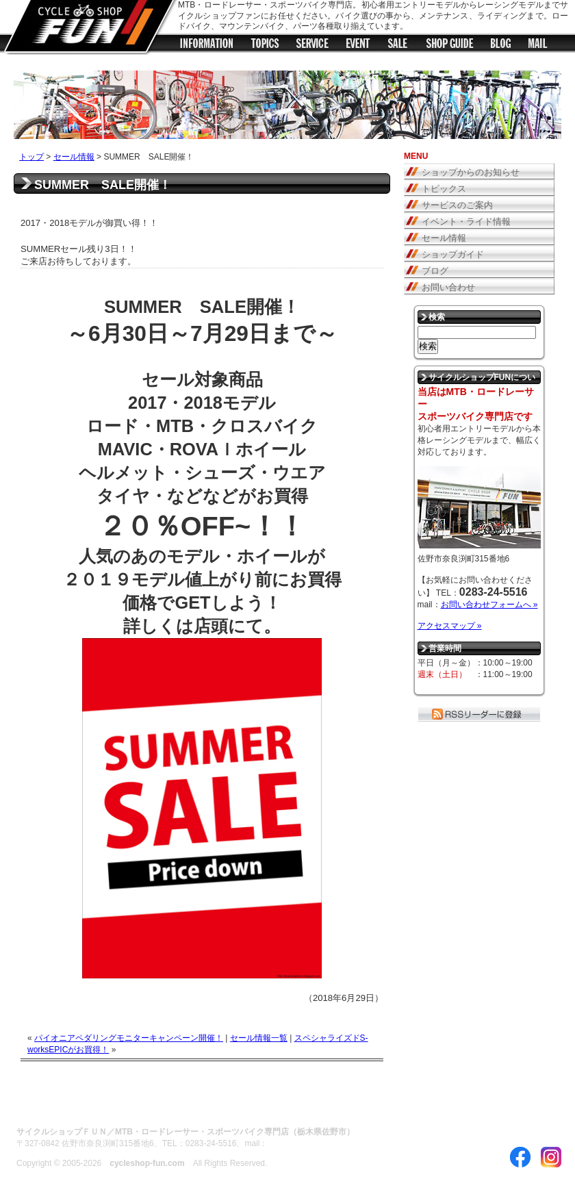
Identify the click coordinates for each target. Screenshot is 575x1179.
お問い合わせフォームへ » (489, 604)
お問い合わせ (448, 287)
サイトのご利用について (122, 1106)
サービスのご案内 (457, 205)
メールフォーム (538, 45)
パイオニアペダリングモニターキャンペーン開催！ (128, 1038)
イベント (358, 45)
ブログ (501, 45)
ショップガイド (450, 45)
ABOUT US (39, 1106)
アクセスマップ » (450, 626)
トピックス (265, 45)
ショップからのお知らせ (206, 45)
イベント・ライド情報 (466, 221)
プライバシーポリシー (225, 1106)
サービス (312, 45)
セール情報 (398, 45)
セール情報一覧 (259, 1038)
